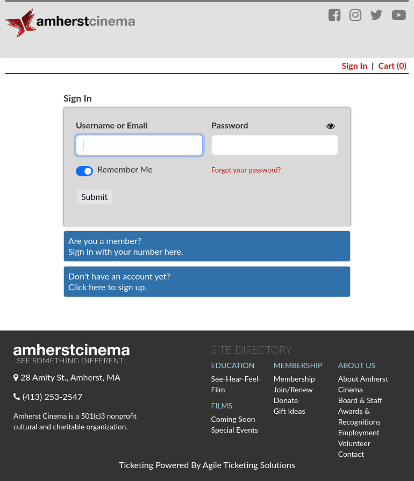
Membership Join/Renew (294, 384)
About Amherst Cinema (363, 384)
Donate (286, 400)
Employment (359, 432)
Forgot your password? (246, 170)
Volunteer (354, 443)
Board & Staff (360, 400)
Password (229, 125)
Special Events (235, 429)
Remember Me (125, 169)
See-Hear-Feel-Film (236, 384)
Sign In (354, 65)
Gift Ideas (289, 410)
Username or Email (111, 125)
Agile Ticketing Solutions (249, 465)
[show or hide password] (329, 126)
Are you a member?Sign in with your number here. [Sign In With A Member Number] (125, 245)
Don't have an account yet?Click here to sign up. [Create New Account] (119, 281)
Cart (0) (392, 65)
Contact (351, 453)
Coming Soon (233, 418)
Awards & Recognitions (359, 416)
